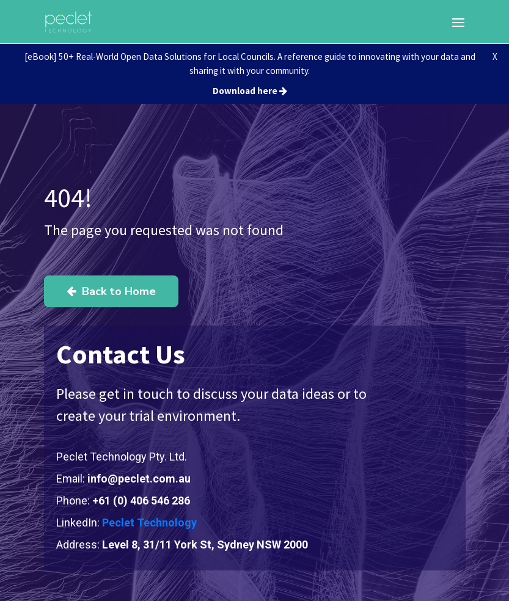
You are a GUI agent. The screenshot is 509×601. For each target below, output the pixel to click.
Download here (250, 91)
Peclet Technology (149, 522)
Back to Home (111, 291)
